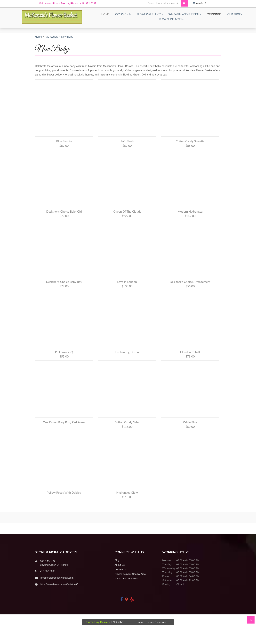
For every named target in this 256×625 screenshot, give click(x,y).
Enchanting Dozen (127, 352)
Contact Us (121, 569)
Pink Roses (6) (64, 352)
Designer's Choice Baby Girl (64, 211)
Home (105, 14)
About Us (120, 564)
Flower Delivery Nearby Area (130, 574)
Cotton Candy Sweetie (190, 141)
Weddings (214, 14)
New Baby (67, 36)
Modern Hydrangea (190, 211)
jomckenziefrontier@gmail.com (56, 577)
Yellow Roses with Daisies (64, 492)
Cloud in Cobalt (190, 352)
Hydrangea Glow (127, 492)
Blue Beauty (64, 141)
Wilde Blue (190, 422)
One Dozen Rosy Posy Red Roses (64, 422)
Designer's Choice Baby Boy (64, 281)
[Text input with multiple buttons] (163, 3)
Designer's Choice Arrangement (190, 281)
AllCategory (51, 36)
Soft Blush (127, 141)
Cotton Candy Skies (127, 422)
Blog (117, 560)
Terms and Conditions (126, 578)
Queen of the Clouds (127, 211)
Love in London (127, 281)
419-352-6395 (47, 571)
